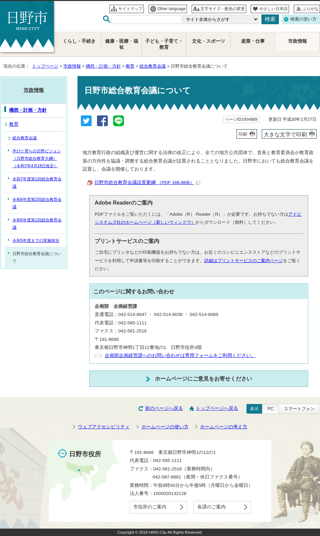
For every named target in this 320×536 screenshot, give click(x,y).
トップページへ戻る (217, 408)
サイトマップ (130, 9)
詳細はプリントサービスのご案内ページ (243, 260)
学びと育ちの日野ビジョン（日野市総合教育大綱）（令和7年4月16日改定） (36, 158)
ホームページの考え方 (223, 426)
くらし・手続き (79, 41)
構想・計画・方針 (103, 66)
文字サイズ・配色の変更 (222, 9)
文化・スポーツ (208, 41)
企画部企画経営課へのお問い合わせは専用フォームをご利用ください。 (180, 355)
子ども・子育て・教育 (164, 44)
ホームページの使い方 (165, 426)
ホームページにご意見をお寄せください (203, 379)
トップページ (45, 66)
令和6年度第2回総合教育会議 (37, 203)
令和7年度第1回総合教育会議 (37, 183)
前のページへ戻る (164, 408)
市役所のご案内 (149, 506)
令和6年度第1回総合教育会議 (37, 224)
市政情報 (72, 66)
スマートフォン (299, 408)
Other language (171, 9)
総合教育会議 (152, 66)
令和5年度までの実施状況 (35, 240)
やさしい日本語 (273, 9)
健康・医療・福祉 (121, 44)
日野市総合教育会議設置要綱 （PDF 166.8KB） (147, 182)
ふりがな (310, 9)
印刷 (242, 134)
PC (270, 408)
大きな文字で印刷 (285, 134)
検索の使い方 (303, 19)
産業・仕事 (253, 41)
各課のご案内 (211, 506)
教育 (130, 66)
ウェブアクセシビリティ (104, 426)
